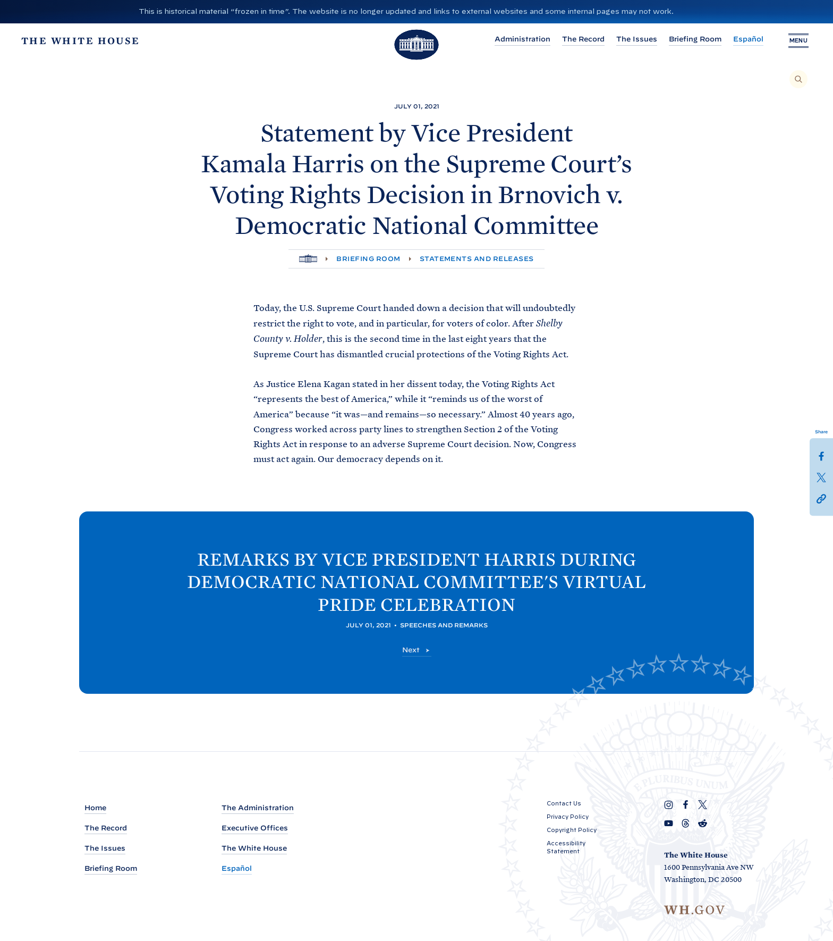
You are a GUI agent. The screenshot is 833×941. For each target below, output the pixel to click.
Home (95, 808)
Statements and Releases (477, 259)
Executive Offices (255, 828)
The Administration (258, 808)
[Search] (798, 79)
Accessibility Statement (566, 847)
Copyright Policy (572, 830)
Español (747, 39)
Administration (521, 39)
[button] (821, 498)
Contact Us (564, 803)
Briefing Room (693, 39)
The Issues (635, 39)
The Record (581, 39)
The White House (254, 848)
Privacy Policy (568, 816)
